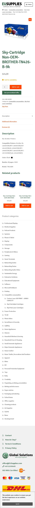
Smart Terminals (9, 259)
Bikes (6, 361)
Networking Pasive (10, 266)
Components (8, 245)
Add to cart (15, 87)
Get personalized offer (11, 93)
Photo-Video (8, 319)
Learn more (6, 500)
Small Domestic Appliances (13, 344)
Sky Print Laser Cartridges (15, 308)
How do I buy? (10, 440)
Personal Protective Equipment (14, 369)
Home (6, 10)
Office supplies (9, 401)
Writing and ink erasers (11, 386)
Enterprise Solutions (10, 277)
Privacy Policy (11, 448)
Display (6, 241)
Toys (5, 372)
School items (8, 397)
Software (7, 284)
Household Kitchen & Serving (13, 336)
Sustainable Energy (10, 273)
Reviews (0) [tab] (6, 127)
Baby (6, 376)
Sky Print (5, 107)
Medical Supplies (10, 227)
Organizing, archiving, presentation (15, 383)
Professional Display (11, 223)
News (6, 415)
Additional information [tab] (9, 122)
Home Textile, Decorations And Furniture (17, 354)
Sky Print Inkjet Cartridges (15, 304)
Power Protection (10, 311)
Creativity (7, 379)
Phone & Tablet (9, 238)
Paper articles (8, 390)
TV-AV (6, 315)
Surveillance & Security (11, 322)
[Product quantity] (5, 87)
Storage (7, 248)
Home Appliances (10, 329)
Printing (6, 291)
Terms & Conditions (13, 444)
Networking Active (10, 263)
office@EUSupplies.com (12, 463)
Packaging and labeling (11, 394)
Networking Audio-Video (12, 270)
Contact (8, 435)
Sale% (6, 412)
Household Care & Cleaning (13, 340)
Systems (7, 234)
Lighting (7, 326)
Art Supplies (8, 408)
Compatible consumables (16, 10)
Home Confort (8, 351)
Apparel (7, 358)
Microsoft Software (10, 288)
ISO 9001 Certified (10, 470)
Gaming (6, 255)
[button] (30, 19)
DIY (5, 365)
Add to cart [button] (9, 206)
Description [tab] (6, 116)
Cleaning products (10, 404)
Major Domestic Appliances (13, 347)
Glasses (7, 333)
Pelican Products (9, 230)
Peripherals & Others (11, 252)
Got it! (17, 504)
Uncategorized (9, 419)
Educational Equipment (11, 281)
